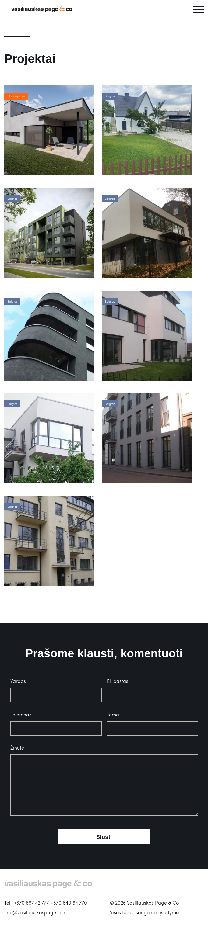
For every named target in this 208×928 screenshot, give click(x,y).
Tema (113, 714)
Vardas (18, 681)
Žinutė (17, 747)
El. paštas (117, 681)
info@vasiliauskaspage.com (35, 912)
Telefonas (20, 714)
